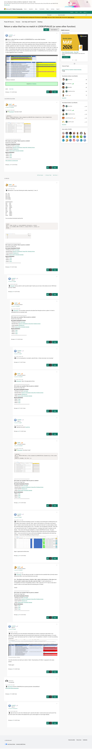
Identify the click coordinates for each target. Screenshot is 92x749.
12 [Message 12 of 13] (18, 556)
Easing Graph (12, 150)
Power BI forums (9, 22)
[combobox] (72, 15)
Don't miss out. (71, 17)
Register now (7, 4)
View (11, 154)
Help (81, 12)
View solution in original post (11, 160)
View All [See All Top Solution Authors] (64, 98)
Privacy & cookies (71, 740)
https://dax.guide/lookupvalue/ (12, 689)
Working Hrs (16, 149)
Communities (41, 9)
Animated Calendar (19, 150)
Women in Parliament (17, 147)
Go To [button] (85, 12)
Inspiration (31, 9)
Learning (52, 9)
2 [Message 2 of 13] (9, 694)
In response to (9, 107)
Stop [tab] (76, 60)
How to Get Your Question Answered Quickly (71, 69)
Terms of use (78, 740)
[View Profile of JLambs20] (11, 35)
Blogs (48, 9)
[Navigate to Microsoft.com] (7, 9)
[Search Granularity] (52, 15)
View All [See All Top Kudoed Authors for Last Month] (64, 124)
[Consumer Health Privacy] (20, 745)
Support (57, 9)
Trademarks (85, 740)
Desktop (40, 22)
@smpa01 (12, 286)
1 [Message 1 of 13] (9, 92)
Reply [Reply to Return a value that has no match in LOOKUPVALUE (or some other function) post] (55, 91)
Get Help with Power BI (29, 22)
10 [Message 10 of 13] (18, 431)
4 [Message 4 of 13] (9, 267)
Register (71, 12)
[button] (46, 29)
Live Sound (17, 146)
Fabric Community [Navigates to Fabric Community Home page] (17, 9)
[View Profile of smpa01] (10, 104)
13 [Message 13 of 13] (18, 615)
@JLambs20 (11, 111)
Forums (25, 9)
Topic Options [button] (54, 29)
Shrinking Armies (31, 147)
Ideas (36, 9)
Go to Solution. (33, 83)
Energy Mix (24, 147)
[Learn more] (66, 57)
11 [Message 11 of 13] (9, 164)
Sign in (76, 12)
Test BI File (27, 427)
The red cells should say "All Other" (14, 657)
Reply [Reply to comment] (55, 167)
